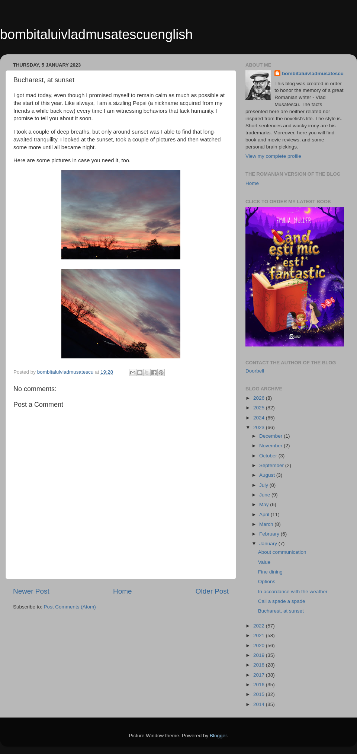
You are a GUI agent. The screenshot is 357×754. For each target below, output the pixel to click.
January (269, 543)
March (266, 524)
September (272, 465)
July (264, 485)
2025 (259, 407)
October (269, 456)
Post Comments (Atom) (70, 607)
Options (267, 581)
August (267, 475)
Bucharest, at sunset (281, 611)
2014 (259, 704)
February (270, 534)
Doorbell (254, 371)
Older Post (212, 591)
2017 (259, 675)
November (271, 445)
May (264, 504)
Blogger (218, 735)
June (265, 495)
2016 (259, 684)
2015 (259, 694)
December (271, 436)
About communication (282, 552)
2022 (259, 626)
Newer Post (31, 591)
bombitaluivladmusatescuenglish (96, 34)
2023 (259, 427)
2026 (259, 398)
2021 (259, 635)
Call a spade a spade (281, 601)
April (265, 514)
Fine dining (270, 572)
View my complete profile (273, 156)
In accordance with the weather (293, 591)
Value (264, 562)
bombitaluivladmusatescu (313, 73)
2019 (259, 655)
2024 (259, 418)
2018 (259, 665)
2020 (259, 645)
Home (122, 591)
